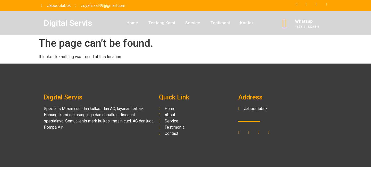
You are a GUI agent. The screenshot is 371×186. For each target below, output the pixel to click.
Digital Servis (68, 23)
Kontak (247, 22)
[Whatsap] (284, 23)
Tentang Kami (161, 22)
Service (192, 22)
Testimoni (220, 22)
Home (132, 22)
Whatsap (304, 21)
